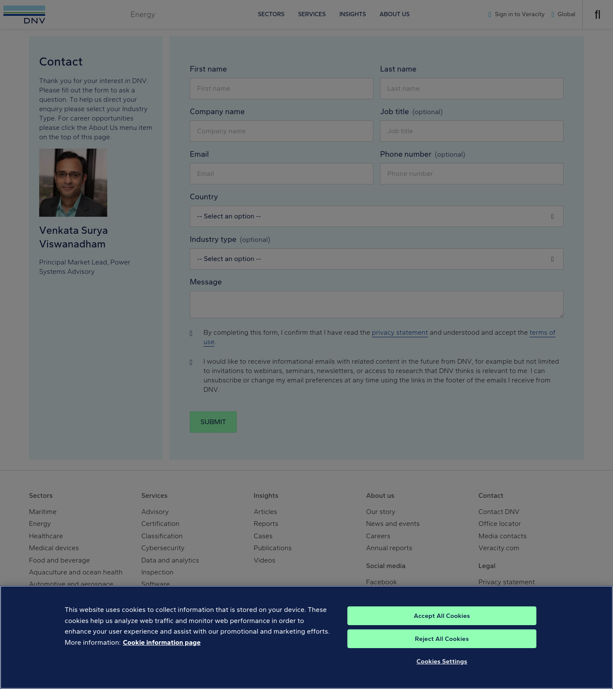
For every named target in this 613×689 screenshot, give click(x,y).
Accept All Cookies (442, 618)
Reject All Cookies (442, 641)
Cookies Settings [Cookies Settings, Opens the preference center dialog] (442, 664)
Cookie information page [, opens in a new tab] (162, 645)
